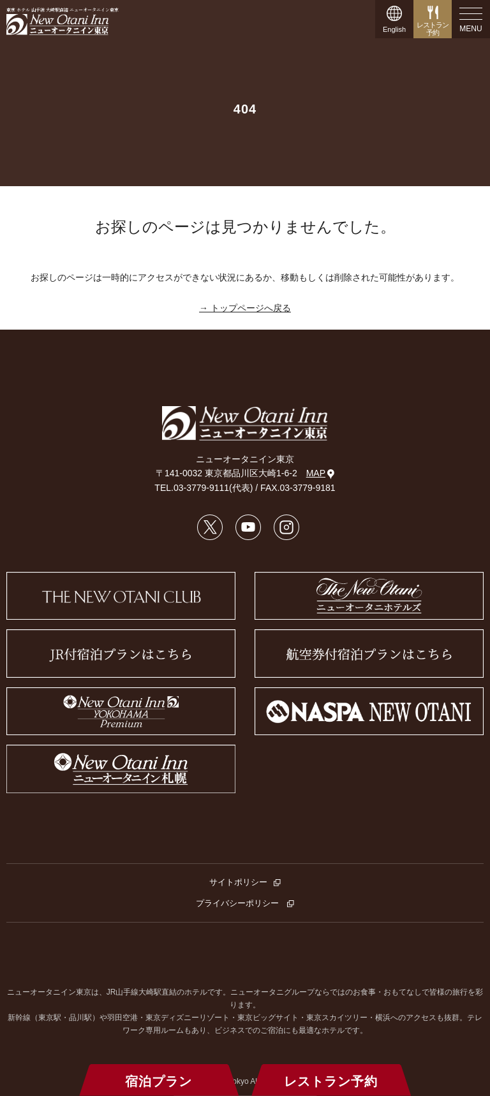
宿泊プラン (158, 1081)
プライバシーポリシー (238, 903)
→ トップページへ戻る (245, 308)
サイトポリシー (238, 882)
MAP (320, 473)
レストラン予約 (331, 1081)
